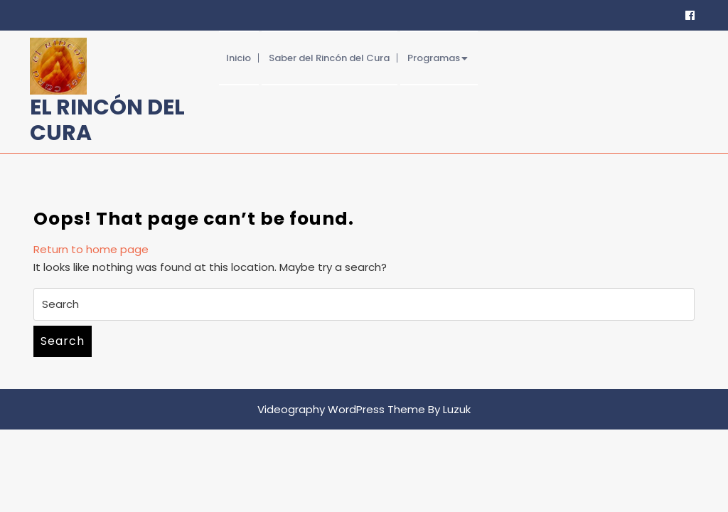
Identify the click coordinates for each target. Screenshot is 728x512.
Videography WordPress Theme (341, 409)
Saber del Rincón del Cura (329, 58)
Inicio (238, 58)
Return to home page (91, 249)
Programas (433, 58)
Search (63, 341)
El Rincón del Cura (107, 120)
